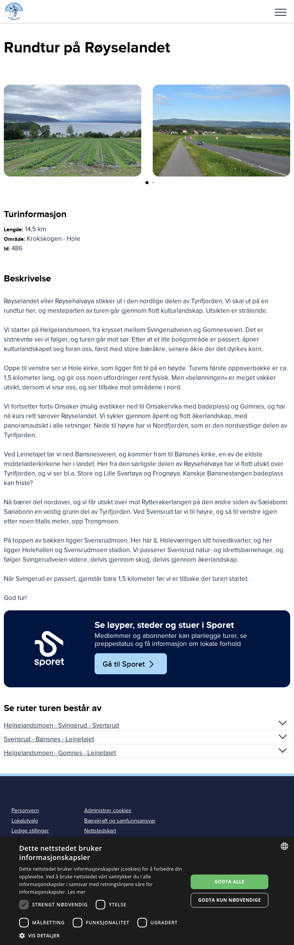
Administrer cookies (107, 810)
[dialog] (147, 891)
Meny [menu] (280, 12)
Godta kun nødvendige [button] (229, 900)
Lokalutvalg (24, 820)
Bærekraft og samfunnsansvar (119, 820)
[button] (280, 11)
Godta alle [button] (229, 881)
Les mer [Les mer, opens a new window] (77, 892)
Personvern (25, 810)
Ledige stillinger (30, 830)
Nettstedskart (100, 830)
